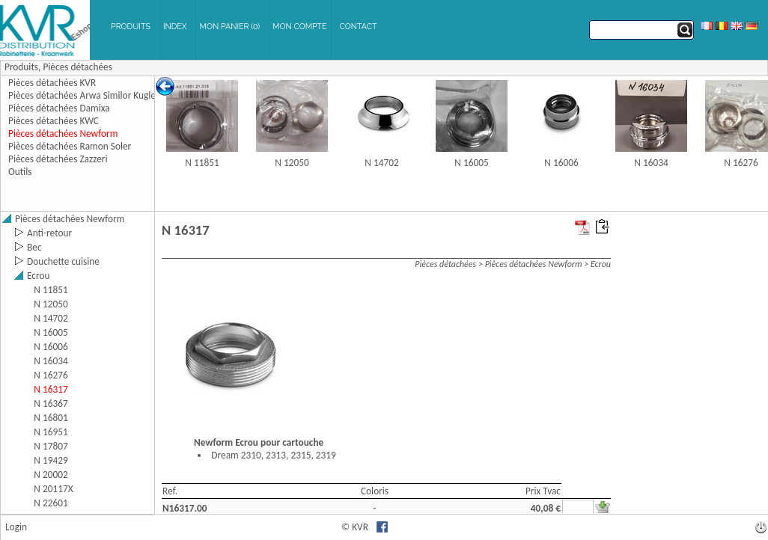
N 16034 (651, 162)
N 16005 (471, 162)
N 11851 (202, 162)
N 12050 (291, 162)
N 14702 (381, 162)
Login (16, 527)
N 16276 (741, 162)
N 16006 (561, 162)
